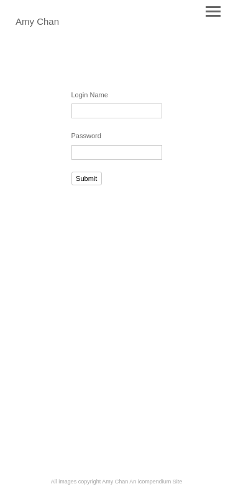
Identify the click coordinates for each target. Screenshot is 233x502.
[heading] (37, 22)
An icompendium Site (155, 481)
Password (86, 135)
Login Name (89, 95)
